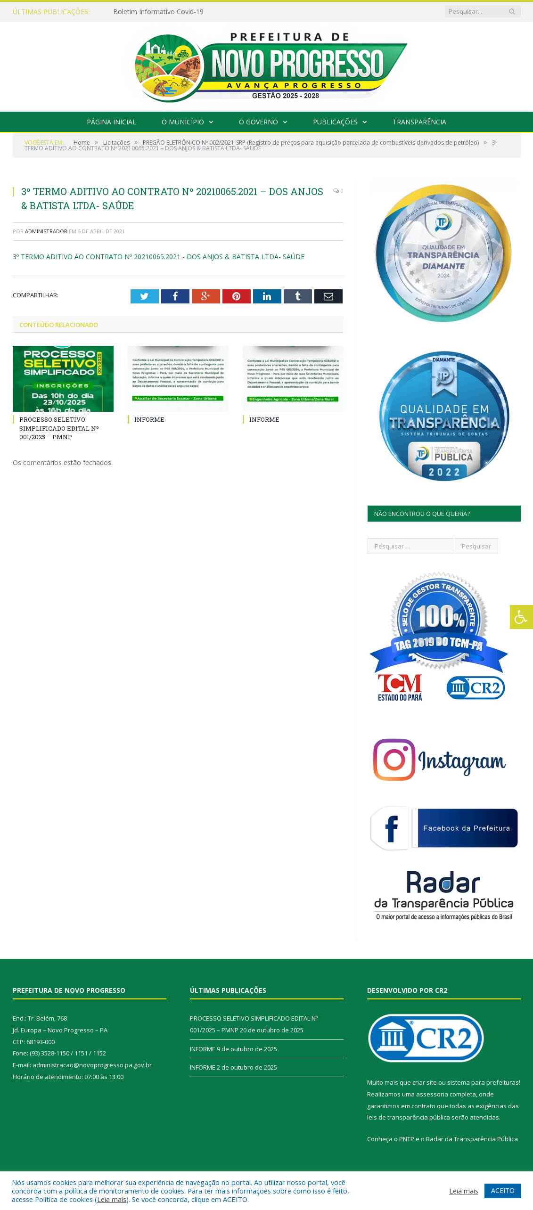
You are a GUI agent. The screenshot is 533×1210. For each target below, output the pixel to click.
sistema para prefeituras (483, 1082)
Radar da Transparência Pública (472, 1139)
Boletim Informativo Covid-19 (158, 12)
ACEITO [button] (503, 1190)
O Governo (258, 121)
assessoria (432, 1094)
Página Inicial (111, 121)
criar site (424, 1082)
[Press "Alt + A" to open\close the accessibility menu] (521, 617)
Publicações (335, 121)
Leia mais (111, 1199)
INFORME (149, 419)
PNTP (406, 1139)
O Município (183, 121)
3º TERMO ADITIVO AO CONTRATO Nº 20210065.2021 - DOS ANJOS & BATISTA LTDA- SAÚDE (158, 256)
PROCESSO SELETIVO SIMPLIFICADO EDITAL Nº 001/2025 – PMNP (59, 428)
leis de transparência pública (408, 1117)
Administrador (46, 231)
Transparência (419, 121)
